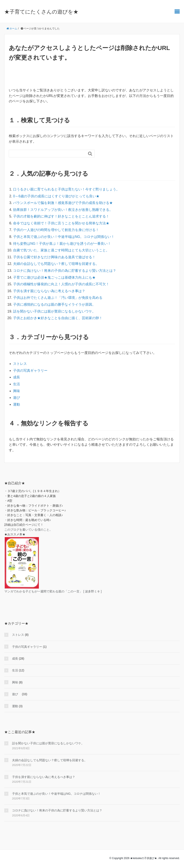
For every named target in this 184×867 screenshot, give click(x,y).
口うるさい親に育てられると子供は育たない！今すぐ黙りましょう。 (66, 189)
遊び (18, 397)
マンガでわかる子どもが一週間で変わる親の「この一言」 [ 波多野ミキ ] (53, 591)
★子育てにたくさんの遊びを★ (41, 12)
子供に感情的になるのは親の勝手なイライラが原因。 (54, 304)
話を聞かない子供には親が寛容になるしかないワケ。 (54, 311)
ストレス (20, 364)
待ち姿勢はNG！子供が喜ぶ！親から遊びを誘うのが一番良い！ (62, 243)
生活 (16, 384)
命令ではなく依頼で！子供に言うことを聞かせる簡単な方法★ (61, 223)
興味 (16, 391)
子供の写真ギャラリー (30, 370)
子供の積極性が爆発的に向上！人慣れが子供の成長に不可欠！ (61, 284)
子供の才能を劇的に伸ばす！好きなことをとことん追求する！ (61, 216)
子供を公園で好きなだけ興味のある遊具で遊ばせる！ (54, 257)
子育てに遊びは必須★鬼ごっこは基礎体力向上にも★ (54, 277)
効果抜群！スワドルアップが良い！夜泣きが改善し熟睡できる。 (63, 209)
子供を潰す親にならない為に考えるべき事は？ (49, 291)
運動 (16, 404)
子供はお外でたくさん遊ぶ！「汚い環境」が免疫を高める (57, 297)
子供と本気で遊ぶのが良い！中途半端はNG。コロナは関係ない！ (63, 237)
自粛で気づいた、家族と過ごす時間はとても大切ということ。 (61, 250)
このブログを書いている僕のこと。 (28, 529)
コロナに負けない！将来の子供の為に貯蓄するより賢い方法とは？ (64, 270)
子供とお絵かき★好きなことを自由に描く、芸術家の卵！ (57, 318)
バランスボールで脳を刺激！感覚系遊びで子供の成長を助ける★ (63, 203)
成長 (16, 377)
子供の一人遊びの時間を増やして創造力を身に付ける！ (56, 230)
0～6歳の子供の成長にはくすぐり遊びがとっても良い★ (56, 196)
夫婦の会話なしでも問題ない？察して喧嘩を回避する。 (56, 264)
